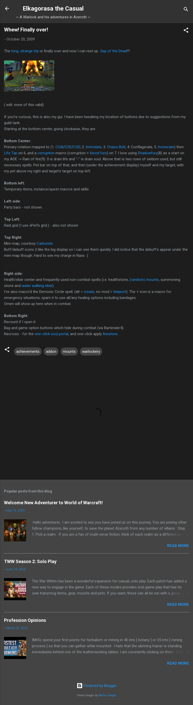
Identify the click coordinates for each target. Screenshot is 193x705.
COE (68, 147)
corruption (46, 153)
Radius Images (107, 695)
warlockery (91, 351)
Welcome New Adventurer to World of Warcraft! (53, 502)
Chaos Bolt (116, 147)
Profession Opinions (25, 620)
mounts (69, 351)
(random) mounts (144, 279)
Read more (178, 545)
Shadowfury (148, 153)
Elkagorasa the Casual (53, 8)
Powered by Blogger (97, 685)
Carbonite (45, 243)
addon (51, 351)
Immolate (94, 147)
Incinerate (166, 147)
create (89, 291)
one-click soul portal (51, 334)
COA (59, 147)
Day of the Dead (114, 51)
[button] (186, 31)
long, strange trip (25, 51)
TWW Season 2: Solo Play (30, 561)
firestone (110, 334)
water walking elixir (37, 285)
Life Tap (10, 153)
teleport (119, 291)
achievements (27, 351)
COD (76, 147)
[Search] (186, 10)
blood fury (98, 153)
